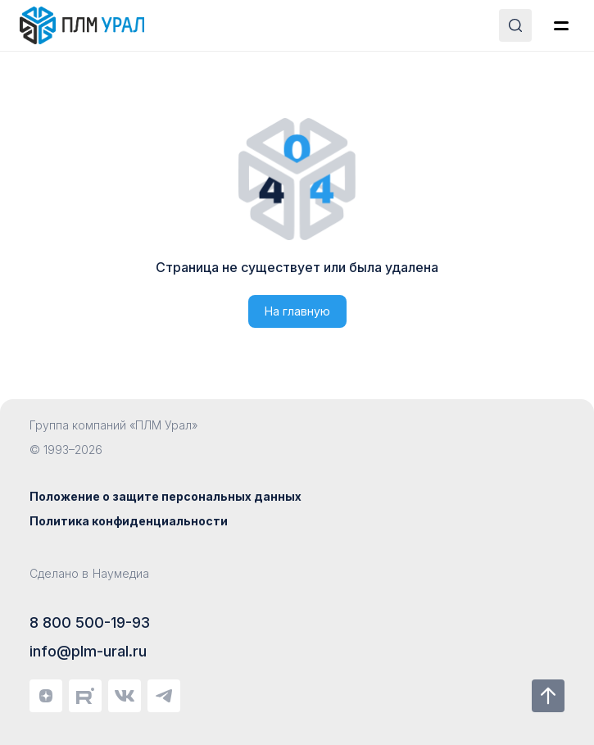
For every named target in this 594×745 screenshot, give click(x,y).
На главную (297, 311)
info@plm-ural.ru (88, 651)
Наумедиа (121, 573)
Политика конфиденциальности (128, 521)
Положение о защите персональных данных (165, 496)
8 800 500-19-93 (89, 622)
